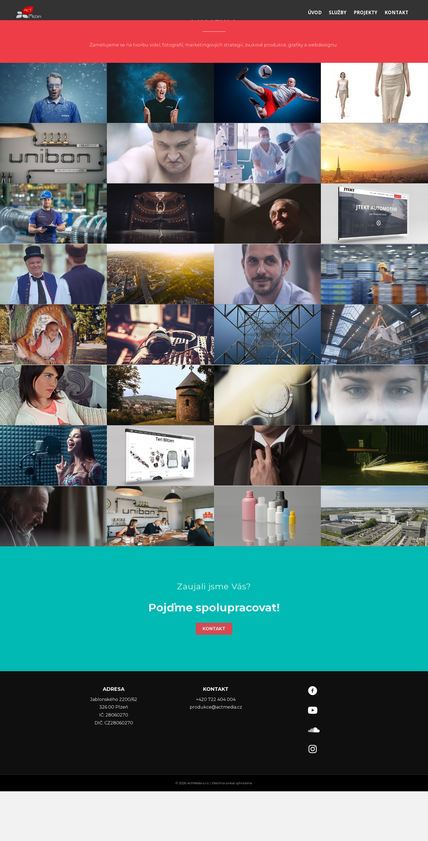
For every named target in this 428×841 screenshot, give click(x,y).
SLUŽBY (343, 25)
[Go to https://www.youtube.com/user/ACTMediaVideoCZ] (312, 761)
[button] (214, 654)
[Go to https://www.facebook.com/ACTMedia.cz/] (312, 741)
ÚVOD (320, 25)
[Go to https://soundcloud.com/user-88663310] (312, 780)
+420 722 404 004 (216, 749)
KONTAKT (402, 25)
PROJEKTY (371, 25)
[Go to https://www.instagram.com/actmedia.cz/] (312, 799)
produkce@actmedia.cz (216, 756)
